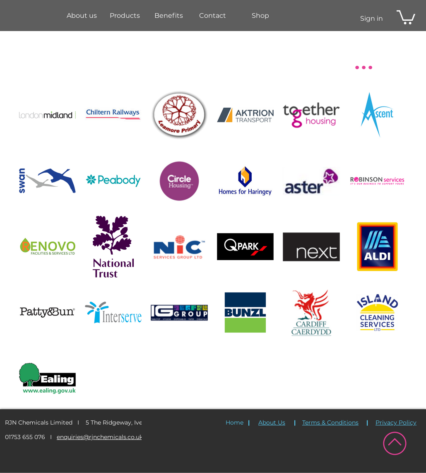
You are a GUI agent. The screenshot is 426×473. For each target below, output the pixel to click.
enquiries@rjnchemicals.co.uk (100, 437)
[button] (124, 15)
